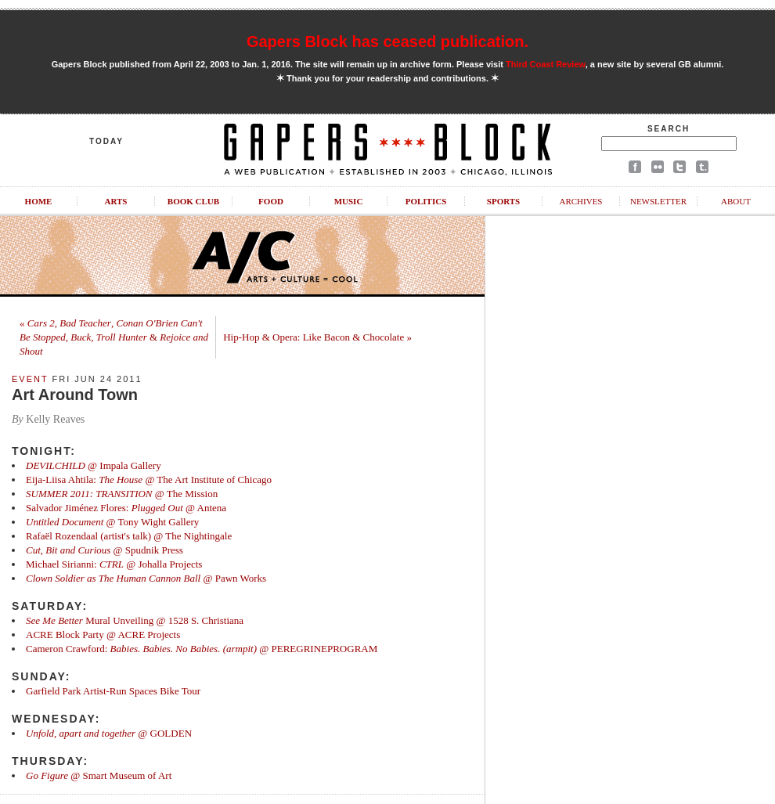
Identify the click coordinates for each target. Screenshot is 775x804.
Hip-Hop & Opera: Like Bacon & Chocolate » (317, 337)
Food (270, 201)
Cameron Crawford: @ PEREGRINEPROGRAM (201, 648)
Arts (116, 201)
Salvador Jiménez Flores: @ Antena (126, 508)
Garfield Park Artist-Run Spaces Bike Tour (113, 691)
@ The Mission (122, 493)
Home (38, 201)
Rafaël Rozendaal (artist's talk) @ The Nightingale (129, 536)
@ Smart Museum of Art (98, 775)
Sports (503, 201)
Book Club (193, 201)
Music (348, 201)
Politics (426, 201)
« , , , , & (114, 337)
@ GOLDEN (109, 733)
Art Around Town (75, 394)
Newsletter (658, 201)
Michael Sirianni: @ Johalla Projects (114, 564)
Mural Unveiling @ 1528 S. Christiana (134, 620)
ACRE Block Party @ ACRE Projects (103, 634)
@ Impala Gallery (93, 465)
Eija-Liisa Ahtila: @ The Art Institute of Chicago (149, 479)
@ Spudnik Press (104, 550)
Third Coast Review (546, 64)
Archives (580, 201)
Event (30, 379)
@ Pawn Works (146, 578)
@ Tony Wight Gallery (112, 522)
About (736, 201)
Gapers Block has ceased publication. (387, 41)
